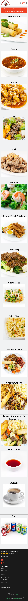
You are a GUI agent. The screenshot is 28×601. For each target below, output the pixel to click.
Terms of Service (16, 598)
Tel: (5, 587)
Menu (2, 568)
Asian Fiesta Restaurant (9, 551)
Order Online (4, 570)
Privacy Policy (4, 579)
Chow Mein (14, 282)
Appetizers (14, 15)
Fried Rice (14, 316)
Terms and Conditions (5, 577)
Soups (14, 49)
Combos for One (14, 349)
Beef (14, 116)
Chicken (14, 82)
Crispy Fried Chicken (14, 216)
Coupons (3, 574)
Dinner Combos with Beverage (14, 417)
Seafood (14, 182)
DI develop (16, 594)
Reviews (3, 576)
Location (3, 572)
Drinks (14, 482)
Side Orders (14, 449)
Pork (14, 149)
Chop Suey (14, 249)
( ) (23, 3)
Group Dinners (14, 382)
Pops (14, 516)
